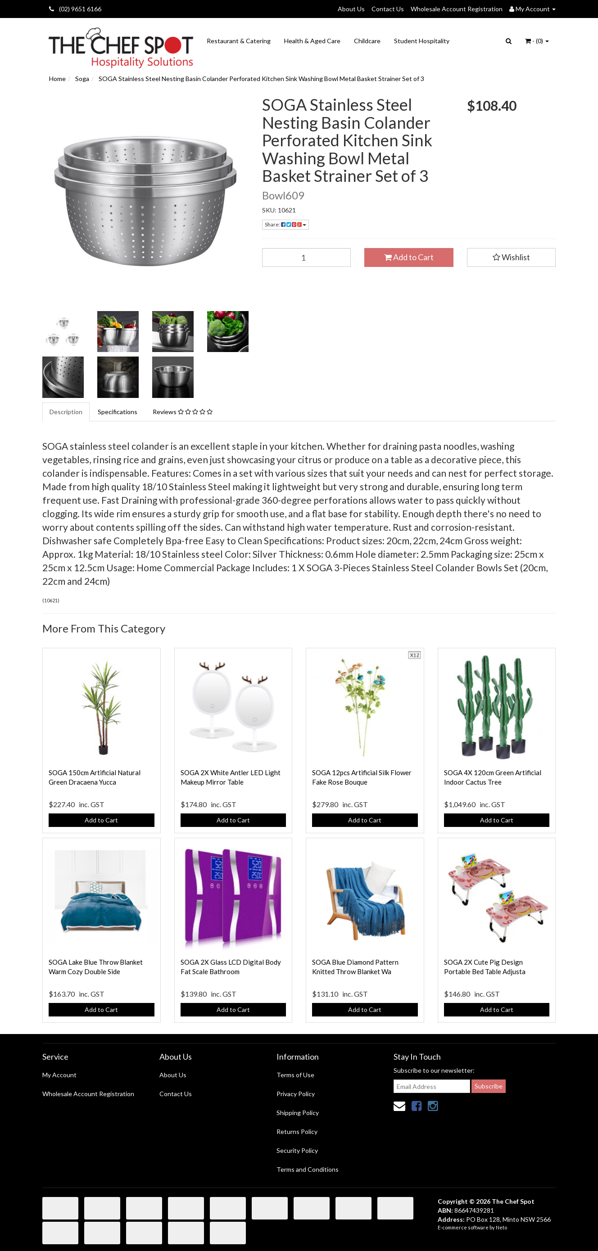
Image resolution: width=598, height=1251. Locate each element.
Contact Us (387, 9)
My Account (59, 1075)
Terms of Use (295, 1075)
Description (66, 411)
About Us (351, 9)
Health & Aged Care (312, 41)
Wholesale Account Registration (457, 9)
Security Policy (297, 1150)
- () (537, 41)
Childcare (367, 41)
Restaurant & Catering (239, 41)
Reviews (183, 411)
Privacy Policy (295, 1093)
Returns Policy (296, 1131)
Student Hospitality (421, 41)
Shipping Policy (297, 1112)
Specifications (117, 411)
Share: (285, 224)
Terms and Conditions (307, 1169)
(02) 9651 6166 (75, 9)
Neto (501, 1227)
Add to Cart (409, 257)
